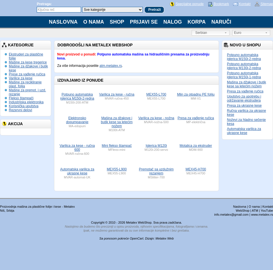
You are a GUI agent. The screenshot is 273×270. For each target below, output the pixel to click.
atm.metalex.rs (111, 66)
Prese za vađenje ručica (27, 74)
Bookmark (221, 4)
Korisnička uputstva (23, 106)
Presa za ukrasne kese (244, 106)
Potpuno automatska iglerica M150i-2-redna (244, 57)
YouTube (267, 210)
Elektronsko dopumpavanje (77, 120)
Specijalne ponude (189, 4)
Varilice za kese (20, 78)
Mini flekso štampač (117, 146)
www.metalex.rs (262, 214)
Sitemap (266, 4)
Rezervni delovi (20, 110)
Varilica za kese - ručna (117, 94)
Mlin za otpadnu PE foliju (195, 94)
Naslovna (63, 22)
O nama (93, 22)
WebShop (242, 210)
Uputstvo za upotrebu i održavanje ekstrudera (244, 98)
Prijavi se (144, 22)
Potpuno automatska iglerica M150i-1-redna (244, 75)
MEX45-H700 (195, 169)
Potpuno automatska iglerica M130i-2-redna (244, 66)
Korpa (197, 22)
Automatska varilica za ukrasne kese (244, 131)
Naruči (221, 22)
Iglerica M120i (156, 146)
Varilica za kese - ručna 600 (77, 148)
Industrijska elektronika (26, 102)
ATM (255, 210)
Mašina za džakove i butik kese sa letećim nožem (246, 84)
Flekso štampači (21, 98)
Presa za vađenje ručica (245, 91)
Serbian (200, 33)
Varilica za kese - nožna (156, 118)
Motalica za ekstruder (195, 146)
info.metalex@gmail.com (231, 214)
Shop (117, 22)
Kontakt (245, 4)
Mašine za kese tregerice (28, 62)
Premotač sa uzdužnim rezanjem (156, 171)
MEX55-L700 (156, 94)
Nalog (173, 22)
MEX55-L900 (117, 169)
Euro (237, 33)
